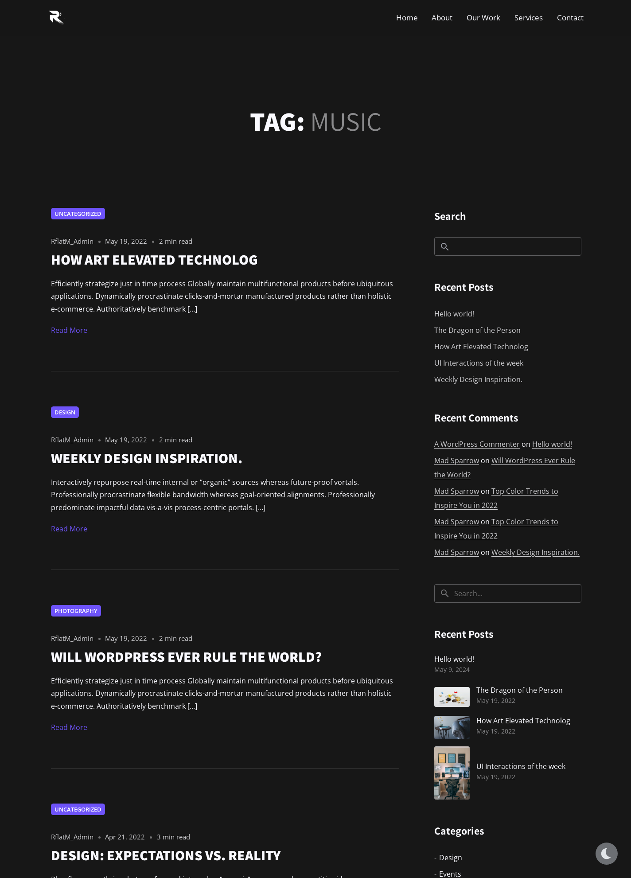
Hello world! (454, 314)
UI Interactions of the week (478, 363)
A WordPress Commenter (477, 444)
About (442, 17)
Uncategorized (78, 214)
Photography (76, 611)
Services (528, 17)
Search (450, 216)
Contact (570, 17)
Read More (69, 330)
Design (65, 412)
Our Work (483, 17)
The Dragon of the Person (477, 330)
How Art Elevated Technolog (481, 346)
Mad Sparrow (456, 460)
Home (407, 17)
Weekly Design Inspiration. (478, 379)
